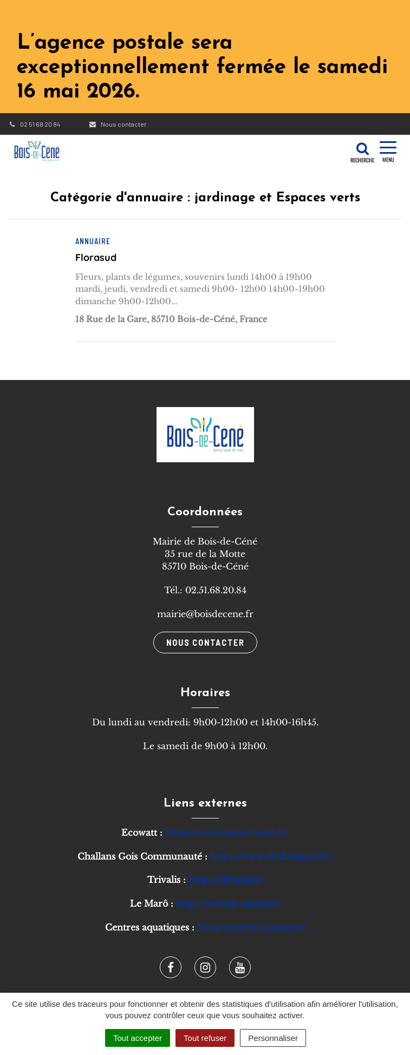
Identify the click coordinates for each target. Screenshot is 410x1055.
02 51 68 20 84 (34, 124)
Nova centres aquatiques (251, 927)
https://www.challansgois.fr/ (271, 856)
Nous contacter (117, 124)
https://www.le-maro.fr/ (228, 903)
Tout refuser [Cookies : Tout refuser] (205, 1038)
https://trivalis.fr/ (225, 879)
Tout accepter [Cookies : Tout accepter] (137, 1038)
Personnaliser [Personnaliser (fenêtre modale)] (273, 1038)
